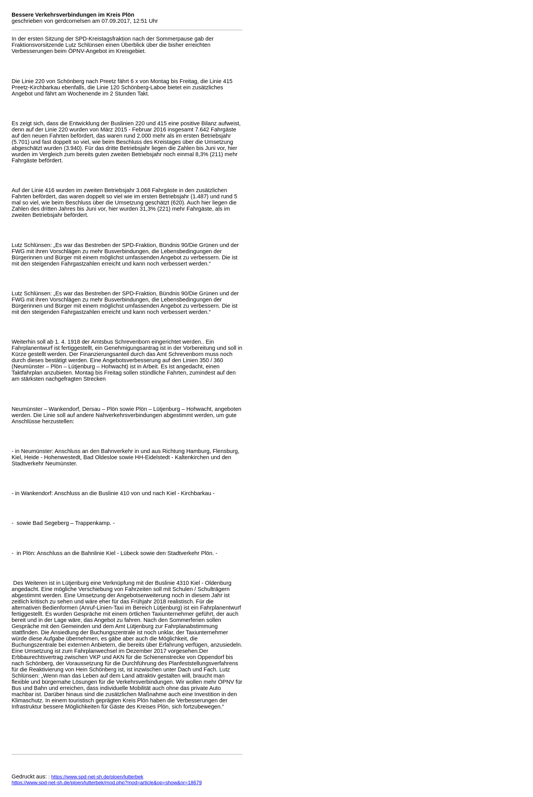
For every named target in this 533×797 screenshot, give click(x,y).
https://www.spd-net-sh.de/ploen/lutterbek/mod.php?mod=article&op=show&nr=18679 (107, 782)
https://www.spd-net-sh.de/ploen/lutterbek (97, 777)
